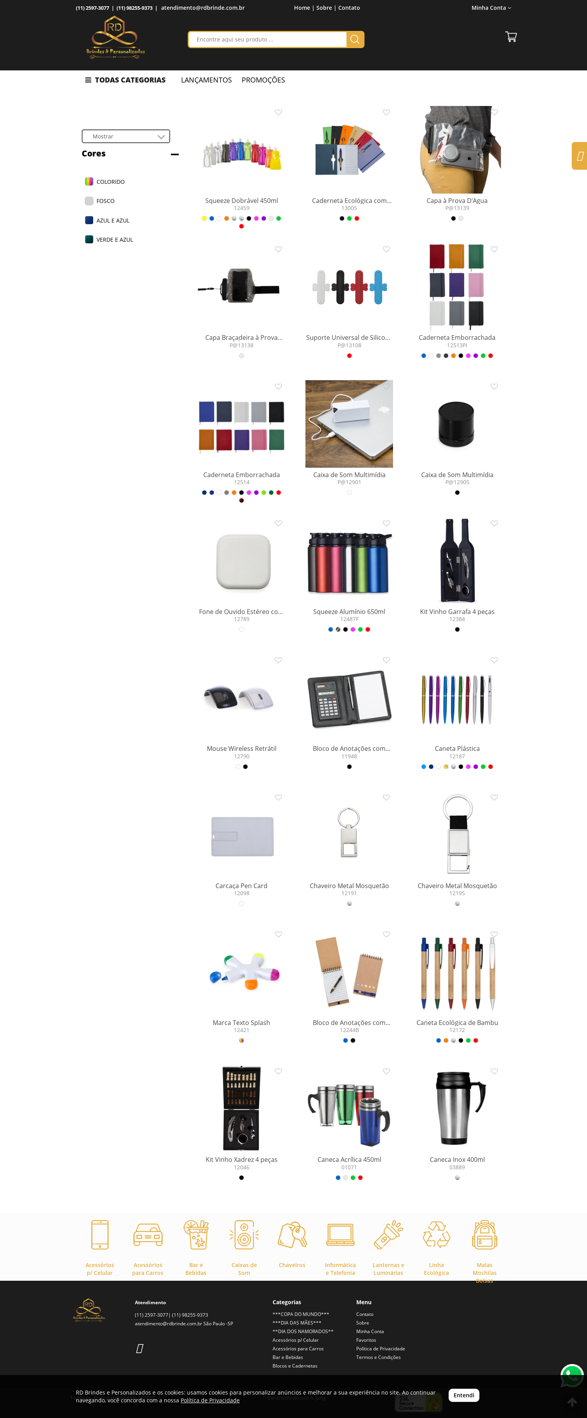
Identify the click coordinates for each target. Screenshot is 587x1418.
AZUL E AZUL (113, 220)
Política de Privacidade (380, 1348)
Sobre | (326, 7)
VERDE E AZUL (115, 239)
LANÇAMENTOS (206, 79)
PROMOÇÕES (263, 79)
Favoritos (366, 1340)
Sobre (362, 1322)
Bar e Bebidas (288, 1357)
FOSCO (106, 201)
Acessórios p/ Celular (296, 1340)
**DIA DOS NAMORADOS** (303, 1331)
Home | (304, 7)
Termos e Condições (378, 1357)
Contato (349, 7)
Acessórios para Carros (298, 1348)
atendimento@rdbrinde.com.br (203, 7)
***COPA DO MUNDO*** (301, 1314)
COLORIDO (111, 181)
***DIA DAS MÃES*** (297, 1322)
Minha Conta (491, 7)
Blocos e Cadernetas (295, 1365)
